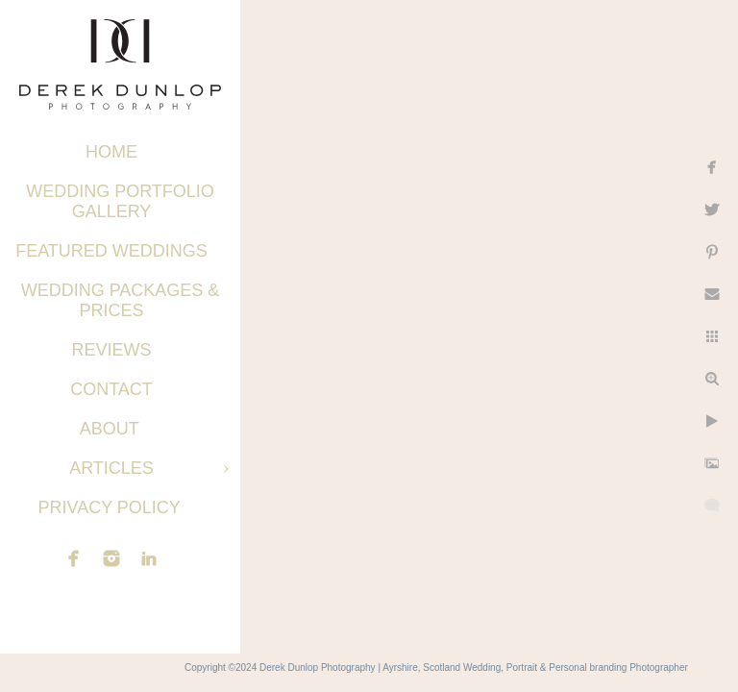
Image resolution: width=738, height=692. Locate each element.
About (112, 428)
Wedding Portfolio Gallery (120, 201)
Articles (111, 468)
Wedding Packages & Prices (120, 300)
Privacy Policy (110, 507)
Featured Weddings (111, 250)
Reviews (111, 349)
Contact (111, 389)
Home (111, 151)
